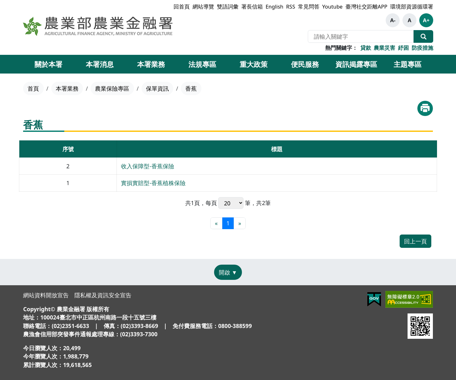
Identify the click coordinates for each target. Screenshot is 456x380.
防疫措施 (422, 47)
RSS (290, 6)
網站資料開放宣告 (46, 295)
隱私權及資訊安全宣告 (102, 295)
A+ (426, 20)
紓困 (403, 47)
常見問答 (309, 6)
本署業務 (67, 88)
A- (393, 20)
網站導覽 (203, 6)
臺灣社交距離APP (366, 6)
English (274, 6)
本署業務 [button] (151, 64)
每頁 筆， (231, 203)
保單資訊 (157, 88)
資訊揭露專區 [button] (356, 64)
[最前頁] (216, 223)
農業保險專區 (112, 88)
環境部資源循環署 (411, 6)
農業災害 (384, 47)
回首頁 (182, 6)
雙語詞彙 (227, 6)
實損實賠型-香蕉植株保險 (153, 183)
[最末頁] (239, 223)
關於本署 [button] (48, 64)
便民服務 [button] (305, 64)
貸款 (365, 47)
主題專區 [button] (407, 64)
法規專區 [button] (202, 64)
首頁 (33, 88)
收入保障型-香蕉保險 (147, 166)
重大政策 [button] (254, 64)
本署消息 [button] (100, 64)
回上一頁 (415, 241)
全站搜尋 (423, 36)
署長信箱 (252, 6)
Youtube (332, 6)
